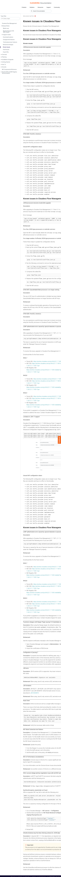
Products (24, 7)
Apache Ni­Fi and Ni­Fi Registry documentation (9, 72)
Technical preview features (10, 42)
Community (57, 7)
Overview (4, 54)
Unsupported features (9, 39)
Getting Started (6, 62)
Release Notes (6, 26)
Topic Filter (3, 16)
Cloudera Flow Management (9, 23)
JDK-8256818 (35, 690)
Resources (40, 7)
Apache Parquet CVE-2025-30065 (8, 31)
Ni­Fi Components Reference (9, 69)
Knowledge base (42, 875)
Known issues (6, 47)
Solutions (32, 7)
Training (34, 875)
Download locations (8, 37)
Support (49, 7)
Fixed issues (6, 49)
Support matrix (7, 34)
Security (4, 67)
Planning (4, 57)
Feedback (59, 440)
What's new (6, 28)
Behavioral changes (8, 44)
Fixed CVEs (6, 52)
